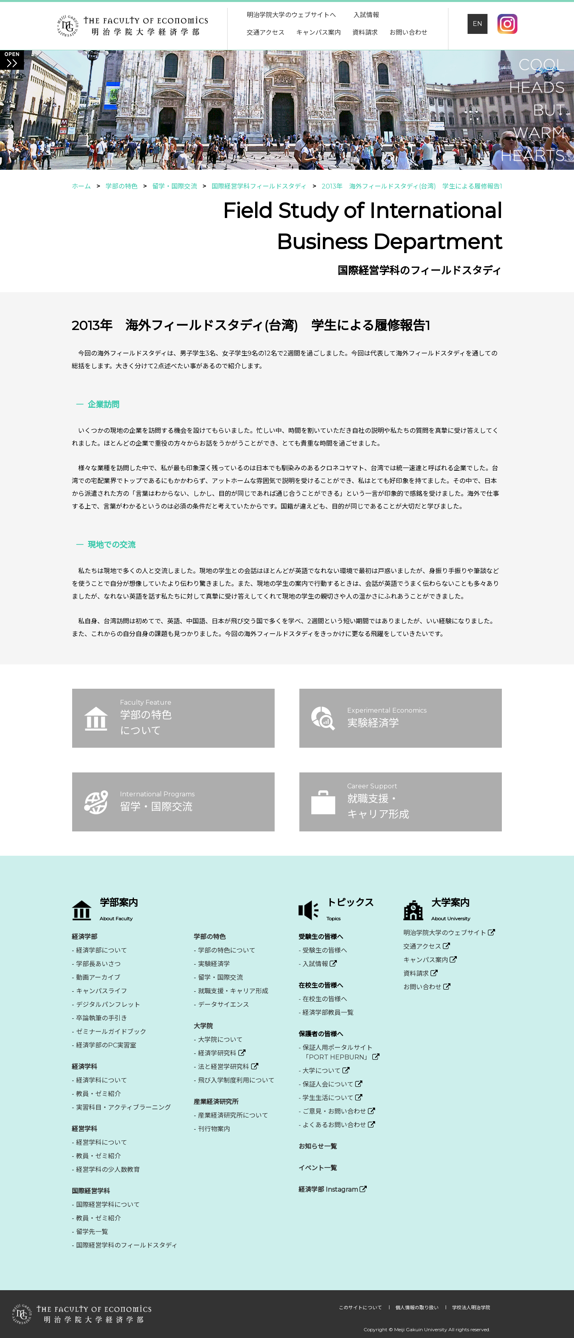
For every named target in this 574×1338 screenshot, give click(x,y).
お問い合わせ (408, 32)
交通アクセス (266, 32)
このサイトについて (361, 1307)
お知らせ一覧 (318, 1146)
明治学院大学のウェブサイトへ (291, 15)
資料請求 (365, 32)
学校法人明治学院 (471, 1307)
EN (477, 24)
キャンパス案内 (318, 32)
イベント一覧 (318, 1168)
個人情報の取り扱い (417, 1307)
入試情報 (366, 15)
